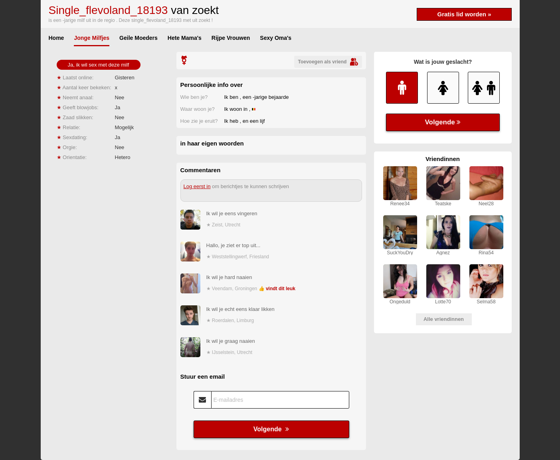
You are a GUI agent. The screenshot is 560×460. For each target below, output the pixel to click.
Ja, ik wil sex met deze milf (98, 65)
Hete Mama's (185, 38)
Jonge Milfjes (91, 38)
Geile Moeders (138, 38)
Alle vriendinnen (443, 319)
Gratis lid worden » (464, 14)
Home (56, 38)
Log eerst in (197, 186)
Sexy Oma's (275, 38)
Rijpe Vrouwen (231, 38)
